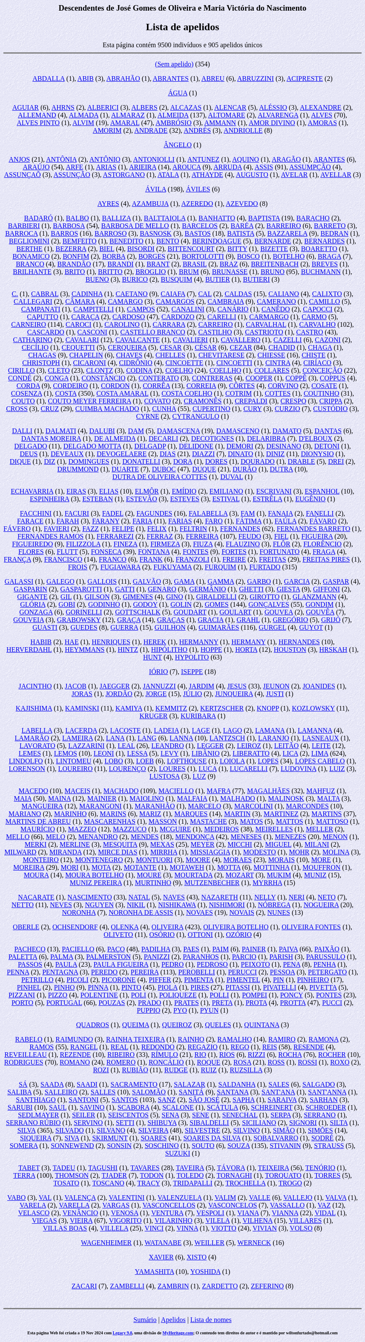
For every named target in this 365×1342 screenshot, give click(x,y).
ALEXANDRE (321, 107)
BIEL (106, 248)
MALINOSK (286, 798)
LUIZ (337, 768)
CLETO (58, 370)
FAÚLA (285, 521)
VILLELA (114, 1228)
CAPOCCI (317, 309)
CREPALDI (251, 401)
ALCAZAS (185, 107)
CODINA (139, 370)
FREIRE (234, 559)
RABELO (29, 1039)
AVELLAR (335, 174)
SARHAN (324, 1099)
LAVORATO (37, 745)
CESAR (171, 347)
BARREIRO (284, 225)
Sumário (144, 1319)
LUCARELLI (249, 768)
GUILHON (170, 627)
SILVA (26, 1130)
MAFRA (218, 790)
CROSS (17, 408)
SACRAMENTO (134, 1084)
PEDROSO (212, 964)
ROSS (276, 1062)
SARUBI (20, 1107)
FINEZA (125, 544)
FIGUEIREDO (32, 544)
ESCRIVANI (274, 491)
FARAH (68, 521)
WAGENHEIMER (106, 1242)
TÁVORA (231, 1167)
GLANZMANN (314, 596)
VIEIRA (81, 1220)
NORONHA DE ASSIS (141, 912)
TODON (152, 1175)
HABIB (41, 641)
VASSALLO (287, 1205)
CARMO (314, 316)
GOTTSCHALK (138, 612)
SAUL (57, 1107)
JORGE (156, 693)
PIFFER (160, 979)
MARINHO (70, 813)
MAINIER (101, 798)
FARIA (142, 521)
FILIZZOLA (83, 544)
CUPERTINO (211, 408)
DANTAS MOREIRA (51, 438)
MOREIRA (28, 867)
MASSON (163, 821)
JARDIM (201, 686)
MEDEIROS (221, 829)
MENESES (246, 836)
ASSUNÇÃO (72, 174)
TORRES (327, 1175)
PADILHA (155, 949)
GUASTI (44, 627)
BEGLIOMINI (29, 241)
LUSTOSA (164, 776)
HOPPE (211, 649)
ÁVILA (155, 189)
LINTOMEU (73, 761)
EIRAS (76, 491)
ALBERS (144, 107)
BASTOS (198, 233)
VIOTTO (223, 1228)
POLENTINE (99, 995)
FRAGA (324, 551)
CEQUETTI (78, 347)
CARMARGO (268, 316)
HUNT (152, 657)
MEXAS (162, 844)
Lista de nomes (211, 1319)
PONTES (329, 995)
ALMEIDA (173, 115)
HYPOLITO (192, 657)
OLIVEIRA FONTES (311, 927)
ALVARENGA (278, 115)
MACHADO (121, 790)
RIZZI (256, 1054)
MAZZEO (82, 829)
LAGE (201, 730)
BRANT (158, 264)
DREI (336, 461)
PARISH (281, 956)
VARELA (33, 1205)
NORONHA (78, 912)
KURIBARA (198, 716)
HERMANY (248, 641)
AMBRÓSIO (173, 122)
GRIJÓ (330, 619)
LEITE (321, 745)
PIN (278, 979)
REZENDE (75, 1054)
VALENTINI (126, 1197)
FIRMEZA (165, 544)
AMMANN (220, 122)
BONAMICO (30, 256)
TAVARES (144, 1167)
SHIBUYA (161, 1122)
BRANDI (120, 264)
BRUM (189, 271)
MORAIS (281, 859)
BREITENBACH (275, 264)
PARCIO (244, 956)
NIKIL (136, 904)
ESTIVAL (226, 499)
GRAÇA (129, 619)
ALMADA (83, 115)
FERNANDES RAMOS (50, 536)
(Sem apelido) (174, 64)
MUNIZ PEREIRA (96, 882)
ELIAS (108, 491)
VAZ (324, 1205)
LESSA (137, 753)
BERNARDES (324, 241)
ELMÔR (147, 491)
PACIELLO (78, 949)
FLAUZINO (243, 544)
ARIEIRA (142, 167)
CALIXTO (327, 293)
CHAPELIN (86, 355)
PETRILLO (37, 979)
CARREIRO (215, 324)
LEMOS (65, 753)
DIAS (167, 453)
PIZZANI (22, 995)
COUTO (23, 401)
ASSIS (264, 167)
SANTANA (232, 1092)
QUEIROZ (177, 1024)
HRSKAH (333, 649)
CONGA (57, 378)
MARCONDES (307, 806)
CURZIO (287, 408)
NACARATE (36, 897)
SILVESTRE (202, 1130)
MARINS (113, 813)
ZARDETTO (220, 1286)
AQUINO (245, 159)
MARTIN (237, 813)
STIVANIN (285, 1145)
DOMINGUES (89, 461)
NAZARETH (219, 897)
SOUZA (238, 1145)
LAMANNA (315, 730)
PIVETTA (323, 987)
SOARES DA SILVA (211, 1138)
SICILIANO (259, 1122)
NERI (297, 897)
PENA (291, 964)
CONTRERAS (212, 378)
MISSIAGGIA (210, 852)
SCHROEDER (325, 1107)
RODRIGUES (23, 1062)
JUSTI (275, 693)
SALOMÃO (149, 1092)
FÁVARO (323, 521)
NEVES (61, 904)
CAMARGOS (175, 301)
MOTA (101, 867)
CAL (204, 293)
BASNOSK (156, 233)
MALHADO (237, 798)
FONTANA (154, 551)
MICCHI (239, 844)
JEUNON (276, 686)
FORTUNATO (279, 551)
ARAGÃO (286, 159)
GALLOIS (101, 581)
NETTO (22, 904)
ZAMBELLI (127, 1286)
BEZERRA (71, 248)
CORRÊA (156, 385)
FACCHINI (36, 513)
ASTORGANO (124, 174)
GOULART (235, 612)
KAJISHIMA (34, 708)
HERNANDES (299, 641)
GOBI (66, 604)
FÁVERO (17, 528)
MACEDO (33, 790)
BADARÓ (38, 218)
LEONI (104, 753)
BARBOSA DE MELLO (135, 225)
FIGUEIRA (317, 536)
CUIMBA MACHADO (107, 408)
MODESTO (259, 852)
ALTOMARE (226, 115)
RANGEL (84, 1047)
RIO (200, 1054)
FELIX (157, 528)
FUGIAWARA (121, 567)
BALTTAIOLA (165, 218)
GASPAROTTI (81, 589)
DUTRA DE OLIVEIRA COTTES (159, 476)
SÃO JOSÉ (204, 1099)
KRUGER (154, 716)
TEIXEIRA (273, 1167)
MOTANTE (140, 867)
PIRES (199, 987)
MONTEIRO (40, 859)
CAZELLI (287, 339)
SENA (170, 1115)
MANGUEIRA (42, 806)
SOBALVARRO (275, 1138)
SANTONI (83, 1099)
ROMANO (75, 1062)
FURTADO (264, 567)
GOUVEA (278, 612)
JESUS (237, 686)
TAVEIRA (190, 1167)
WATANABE (163, 1242)
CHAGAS (42, 355)
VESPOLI (210, 1212)
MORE (321, 859)
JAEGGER (115, 686)
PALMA (61, 956)
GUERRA (124, 627)
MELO (55, 836)
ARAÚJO (36, 167)
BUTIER (217, 279)
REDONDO (158, 1047)
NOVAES (199, 912)
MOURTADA (194, 875)
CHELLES (170, 355)
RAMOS (41, 1047)
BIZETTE (274, 248)
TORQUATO (283, 1175)
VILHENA (258, 1220)
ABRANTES (171, 78)
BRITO (75, 271)
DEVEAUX (67, 453)
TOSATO (66, 1183)
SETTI (125, 1122)
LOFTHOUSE (187, 761)
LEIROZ (249, 745)
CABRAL (44, 293)
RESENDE (308, 1047)
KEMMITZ (171, 708)
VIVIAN (265, 1228)
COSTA (65, 393)
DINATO (240, 453)
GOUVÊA (320, 612)
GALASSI (19, 581)
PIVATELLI (279, 987)
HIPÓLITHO (169, 649)
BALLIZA (116, 218)
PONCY (291, 995)
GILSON (97, 596)
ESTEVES (184, 499)
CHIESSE (271, 355)
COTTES (277, 393)
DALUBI (102, 430)
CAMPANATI (40, 309)
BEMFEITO (80, 241)
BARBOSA (69, 225)
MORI (70, 867)
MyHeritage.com (178, 1333)
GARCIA (297, 581)
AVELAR (294, 174)
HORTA (246, 649)
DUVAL (231, 476)
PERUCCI (242, 972)
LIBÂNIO (206, 753)
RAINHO (191, 1039)
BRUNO (273, 271)
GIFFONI (326, 589)
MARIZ (150, 813)
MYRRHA (267, 882)
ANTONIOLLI (153, 159)
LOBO (113, 761)
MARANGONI (100, 806)
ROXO (339, 1062)
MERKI (36, 844)
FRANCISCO (63, 559)
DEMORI (240, 446)
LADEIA (166, 730)
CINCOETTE (184, 362)
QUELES (218, 1024)
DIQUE (20, 461)
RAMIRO (282, 1039)
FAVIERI (56, 528)
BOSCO (248, 256)
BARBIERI (24, 225)
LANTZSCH (227, 738)
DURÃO (245, 469)
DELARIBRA (266, 438)
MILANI (317, 844)
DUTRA (281, 469)
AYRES (108, 203)
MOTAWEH (187, 867)
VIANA (248, 1212)
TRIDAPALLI (193, 1183)
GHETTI (251, 589)
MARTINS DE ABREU (38, 821)
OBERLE (26, 927)
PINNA (98, 987)
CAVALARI (82, 339)
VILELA (217, 1220)
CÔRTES (242, 385)
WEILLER (209, 1242)
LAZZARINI (86, 745)
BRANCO (30, 264)
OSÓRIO (162, 934)
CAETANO (131, 293)
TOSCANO (108, 1183)
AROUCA (186, 167)
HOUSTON (290, 649)
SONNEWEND (72, 1145)
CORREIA (201, 385)
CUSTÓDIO (330, 408)
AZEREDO (197, 203)
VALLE (259, 1197)
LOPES (268, 761)
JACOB (75, 686)
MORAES (237, 859)
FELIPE (123, 528)
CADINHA (87, 293)
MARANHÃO (155, 806)
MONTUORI (154, 859)
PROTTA (293, 1002)
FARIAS (180, 521)
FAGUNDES (154, 513)
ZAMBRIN (173, 1286)
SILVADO (69, 1130)
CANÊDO (276, 309)
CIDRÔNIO (135, 362)
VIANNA (285, 1212)
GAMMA (220, 581)
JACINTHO (35, 686)
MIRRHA (163, 852)
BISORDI (141, 248)
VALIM (225, 1197)
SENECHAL (240, 1115)
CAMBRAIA (225, 301)
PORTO (22, 1002)
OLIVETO (118, 934)
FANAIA (280, 513)
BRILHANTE (32, 271)
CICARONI (89, 362)
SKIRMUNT (109, 1138)
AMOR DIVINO (272, 122)
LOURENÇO (127, 768)
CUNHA (164, 408)
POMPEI (254, 995)
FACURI (77, 513)
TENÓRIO (320, 1167)
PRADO (149, 1002)
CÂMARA (80, 301)
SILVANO (111, 1130)
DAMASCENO (237, 430)
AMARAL (125, 122)
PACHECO (29, 949)
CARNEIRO (28, 324)
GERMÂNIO (207, 589)
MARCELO (204, 806)
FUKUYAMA (172, 567)
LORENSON (27, 768)
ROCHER (332, 1054)
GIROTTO (264, 596)
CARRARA (169, 324)
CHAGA (320, 347)
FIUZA (203, 544)
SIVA (71, 1138)
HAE (72, 641)
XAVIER (161, 1257)
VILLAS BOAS (65, 1228)
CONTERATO (158, 378)
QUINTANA (261, 1024)
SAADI (87, 1084)
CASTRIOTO (264, 332)
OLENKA (124, 927)
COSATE (324, 385)
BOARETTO (319, 248)
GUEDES (83, 627)
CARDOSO (128, 316)
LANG (147, 738)
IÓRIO (158, 671)
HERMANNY (198, 641)
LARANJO (273, 738)
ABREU (212, 78)
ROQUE (208, 1062)
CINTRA (277, 362)
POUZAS (111, 1002)
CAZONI (327, 339)
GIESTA (288, 589)
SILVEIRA (153, 1130)
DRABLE (301, 461)
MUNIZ (315, 875)
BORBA (113, 256)
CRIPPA (330, 401)
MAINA (59, 798)
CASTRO (309, 332)
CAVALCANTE (137, 339)
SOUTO (203, 1145)
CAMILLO (324, 301)
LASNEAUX (320, 738)
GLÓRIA (33, 604)
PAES (191, 949)
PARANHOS (201, 956)
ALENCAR (230, 107)
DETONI (326, 446)
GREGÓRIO (290, 619)
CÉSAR (206, 347)
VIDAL (325, 1212)
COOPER (259, 378)
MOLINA (335, 852)
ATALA (168, 174)
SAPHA (244, 1099)
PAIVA (288, 949)
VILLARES (305, 1220)
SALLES (103, 1092)
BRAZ (229, 264)
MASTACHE (208, 821)
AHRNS (63, 107)
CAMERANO (276, 301)
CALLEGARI (33, 301)
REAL (119, 1047)
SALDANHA (237, 1084)
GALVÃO (147, 581)
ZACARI (84, 1286)
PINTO (131, 987)
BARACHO (313, 218)
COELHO (179, 370)
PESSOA (282, 972)
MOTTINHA (271, 867)
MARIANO (25, 813)
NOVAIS (242, 912)
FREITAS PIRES (326, 559)
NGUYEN (99, 904)
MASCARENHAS (109, 821)
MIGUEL (278, 844)
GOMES (217, 604)
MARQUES (190, 813)
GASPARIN (30, 589)
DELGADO (30, 446)
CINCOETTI (234, 362)
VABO (16, 1197)
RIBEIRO (121, 1054)
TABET (29, 1167)
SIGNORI (303, 1122)
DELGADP (150, 446)
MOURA (36, 875)
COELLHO (225, 370)
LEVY (169, 753)
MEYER (203, 844)
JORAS (82, 693)
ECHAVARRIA (32, 491)
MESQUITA (120, 844)
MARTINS (326, 813)
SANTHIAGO (35, 1099)
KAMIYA (128, 708)
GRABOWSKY (79, 619)
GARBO (259, 581)
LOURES (172, 768)
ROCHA (290, 1054)
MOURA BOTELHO (94, 875)
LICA (290, 753)
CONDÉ (20, 378)
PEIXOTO (255, 964)
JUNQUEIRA (234, 693)
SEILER (83, 1115)
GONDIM (319, 604)
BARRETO (329, 225)
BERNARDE (272, 241)
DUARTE (125, 469)
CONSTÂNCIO (104, 378)
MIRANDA (65, 852)
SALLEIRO (61, 1092)
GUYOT (311, 627)
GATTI (125, 589)
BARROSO (111, 233)
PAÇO (116, 949)
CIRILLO (21, 370)
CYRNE (147, 416)
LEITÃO (286, 745)
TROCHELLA (245, 1183)
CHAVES (129, 355)
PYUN (209, 1010)
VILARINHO (174, 1220)
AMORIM (107, 130)
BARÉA (242, 225)
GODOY (145, 604)
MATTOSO (332, 821)
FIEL (281, 536)
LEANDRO (167, 745)
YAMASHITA (154, 1271)
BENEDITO (126, 241)
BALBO (77, 218)
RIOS (227, 1054)
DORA (182, 461)
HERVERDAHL (29, 649)
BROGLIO (150, 271)
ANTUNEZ (203, 159)
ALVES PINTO (38, 122)
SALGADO (318, 1084)
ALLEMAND (37, 115)
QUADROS (92, 1024)
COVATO (157, 401)
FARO (214, 521)
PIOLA (167, 987)
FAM (248, 513)
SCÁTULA (222, 1107)
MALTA (328, 798)
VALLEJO (297, 1197)
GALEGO (60, 581)
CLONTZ (99, 370)
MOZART (240, 875)
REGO (239, 1047)
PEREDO (104, 972)
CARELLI (221, 316)
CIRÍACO (317, 362)
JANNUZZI (159, 686)
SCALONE (178, 1107)
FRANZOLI (192, 559)
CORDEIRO (70, 385)
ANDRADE (150, 130)
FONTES (195, 551)
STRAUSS (329, 1145)
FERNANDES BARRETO (314, 528)
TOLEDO (190, 1175)
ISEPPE (192, 671)
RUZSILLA (246, 1070)
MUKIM (279, 875)
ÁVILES (198, 189)
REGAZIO (203, 1047)
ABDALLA (48, 78)
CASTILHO (215, 332)
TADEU (64, 1167)
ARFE (74, 167)
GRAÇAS (171, 619)
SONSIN (119, 1145)
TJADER (114, 1175)
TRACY (148, 1183)
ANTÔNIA (61, 159)
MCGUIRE (175, 829)
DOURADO (258, 461)
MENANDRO (98, 836)
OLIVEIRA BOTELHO (235, 927)
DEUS (29, 453)
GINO (174, 596)
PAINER (254, 949)
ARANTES (329, 159)
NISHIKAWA (177, 904)
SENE (200, 1115)
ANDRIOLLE (243, 130)
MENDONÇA (194, 836)
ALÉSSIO (273, 107)
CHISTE (313, 355)
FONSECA (106, 551)
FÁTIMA (249, 521)
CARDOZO (177, 316)
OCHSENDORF (75, 927)
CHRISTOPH (41, 362)
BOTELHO (289, 256)
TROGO (290, 1183)
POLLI (219, 995)
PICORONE (119, 979)
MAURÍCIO (37, 829)
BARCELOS (200, 225)
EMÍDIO (184, 491)
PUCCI (332, 1002)
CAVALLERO (241, 339)
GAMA (184, 581)
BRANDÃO (74, 264)
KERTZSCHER (222, 708)
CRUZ (50, 408)
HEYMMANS (84, 649)
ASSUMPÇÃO (310, 167)
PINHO (64, 987)
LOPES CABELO (320, 761)
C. (15, 293)
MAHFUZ (320, 790)
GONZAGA (35, 612)
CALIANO (283, 293)
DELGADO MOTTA (92, 446)
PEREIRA (145, 972)
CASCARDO (45, 332)
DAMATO (287, 430)
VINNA (187, 1228)
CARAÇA (85, 316)
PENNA (18, 972)
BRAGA (329, 256)
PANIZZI (157, 956)
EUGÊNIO (310, 499)
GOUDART (190, 612)
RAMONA (324, 1039)
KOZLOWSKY (313, 708)
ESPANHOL (322, 491)
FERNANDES (240, 528)
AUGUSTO (252, 174)
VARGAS (115, 1205)
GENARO (162, 589)
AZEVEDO (242, 203)
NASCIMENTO (89, 897)
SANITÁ (191, 1092)
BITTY (237, 248)
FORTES (234, 551)
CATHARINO (32, 339)
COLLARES (272, 370)
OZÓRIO (239, 934)
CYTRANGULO (195, 416)
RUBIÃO (135, 1070)
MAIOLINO (146, 798)
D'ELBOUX (315, 438)
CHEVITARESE (221, 355)
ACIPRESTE (305, 78)
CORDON (115, 385)
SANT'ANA (278, 1092)
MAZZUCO (130, 829)
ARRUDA (227, 167)
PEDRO (172, 964)
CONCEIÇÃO (322, 370)
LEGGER (210, 745)
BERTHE (30, 248)
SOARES (154, 1138)
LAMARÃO (32, 738)
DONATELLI (141, 461)
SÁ (23, 1084)
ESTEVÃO (141, 499)
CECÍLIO (35, 347)
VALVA (336, 1197)
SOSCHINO (162, 1145)
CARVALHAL (266, 324)
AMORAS (322, 122)
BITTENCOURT (190, 248)
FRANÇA (17, 559)
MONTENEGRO (99, 859)
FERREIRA (202, 536)
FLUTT (67, 551)
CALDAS (238, 293)
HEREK (155, 641)
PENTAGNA (60, 972)
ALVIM (83, 122)
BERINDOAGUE (216, 241)
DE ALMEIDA (114, 438)
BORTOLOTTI (203, 256)
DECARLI (163, 438)
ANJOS (19, 159)
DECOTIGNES (212, 438)
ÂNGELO (178, 144)
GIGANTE (32, 596)
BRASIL (195, 264)
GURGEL (272, 627)
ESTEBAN (97, 499)
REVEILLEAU (25, 1054)
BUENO (97, 279)
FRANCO (112, 559)
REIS (269, 1047)
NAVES (174, 897)
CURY (252, 408)
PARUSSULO (325, 956)
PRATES (186, 1002)
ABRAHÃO (123, 78)
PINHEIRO (313, 979)
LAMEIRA (77, 738)
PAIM (221, 949)
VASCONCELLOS (168, 1205)
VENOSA (124, 1212)
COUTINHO (321, 393)
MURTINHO (153, 882)
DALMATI (61, 430)
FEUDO (250, 536)
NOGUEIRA (321, 904)
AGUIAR (25, 107)
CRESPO (293, 401)
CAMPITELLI (93, 309)
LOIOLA (232, 761)
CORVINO (283, 385)
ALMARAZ (128, 115)
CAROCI (78, 324)
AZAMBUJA (150, 203)
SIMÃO (284, 1130)
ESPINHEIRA (49, 499)
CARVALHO (317, 324)
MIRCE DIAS (117, 852)
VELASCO (33, 1212)
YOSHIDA (205, 1271)
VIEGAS (44, 1220)
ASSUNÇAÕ (22, 174)
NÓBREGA (274, 904)
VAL (45, 1197)
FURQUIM (220, 567)
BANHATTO (216, 218)
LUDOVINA (298, 768)
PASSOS (30, 964)
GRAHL (248, 619)
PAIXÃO (326, 949)
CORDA (28, 385)
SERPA (280, 1115)
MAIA (23, 798)
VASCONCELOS (232, 1205)
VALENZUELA (180, 1197)
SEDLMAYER (38, 1115)
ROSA (242, 1062)
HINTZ (128, 649)
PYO (180, 1010)
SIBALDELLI (209, 1122)
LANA (115, 738)
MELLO (17, 836)
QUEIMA (135, 1024)
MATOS (251, 821)
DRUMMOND (78, 469)
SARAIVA (281, 1099)
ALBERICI (103, 107)
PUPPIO (148, 1010)
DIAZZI (203, 453)
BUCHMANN (321, 271)
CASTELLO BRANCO (152, 332)
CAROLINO (122, 324)
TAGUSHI (103, 1167)
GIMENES (138, 596)
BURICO (135, 279)
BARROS (64, 233)
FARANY (105, 521)
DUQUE (204, 469)
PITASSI (237, 987)
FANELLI (319, 513)
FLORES (31, 551)
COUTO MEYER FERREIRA (89, 401)
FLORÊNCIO (322, 544)
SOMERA (24, 1145)
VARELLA (74, 1205)
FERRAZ (160, 536)
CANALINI (187, 309)
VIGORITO (125, 1220)
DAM (136, 430)
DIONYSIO (317, 453)
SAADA (51, 1084)
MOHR (299, 852)
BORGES (151, 256)
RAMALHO (234, 1039)
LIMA (319, 753)
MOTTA (229, 867)
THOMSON (72, 1175)
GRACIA (210, 619)
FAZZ (90, 528)
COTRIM (238, 393)
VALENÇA (80, 1197)
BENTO (167, 241)
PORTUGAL (64, 1002)
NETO (327, 897)
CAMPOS (141, 309)
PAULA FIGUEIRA (120, 964)
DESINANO (283, 446)
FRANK (151, 559)
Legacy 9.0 (122, 1333)
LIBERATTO (251, 753)
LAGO (232, 730)
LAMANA (270, 730)
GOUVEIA (28, 619)
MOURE (149, 875)
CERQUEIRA (127, 347)
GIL (66, 596)
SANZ (167, 1099)
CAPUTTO (42, 316)
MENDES (145, 836)
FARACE (30, 521)
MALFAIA (192, 798)
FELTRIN (193, 528)
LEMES (30, 753)
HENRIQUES (111, 641)
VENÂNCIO (80, 1212)
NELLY (265, 897)
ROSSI (307, 1062)
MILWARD (20, 852)
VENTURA (167, 1212)
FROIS (77, 567)
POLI (138, 995)
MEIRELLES (274, 829)
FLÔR (281, 544)
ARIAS (106, 167)
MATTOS (289, 821)
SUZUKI (177, 1153)
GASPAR (336, 581)
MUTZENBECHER (212, 882)
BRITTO (110, 271)
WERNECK (254, 1242)
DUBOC (164, 469)
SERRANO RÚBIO (33, 1122)
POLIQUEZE (178, 995)
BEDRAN (334, 233)
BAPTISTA (264, 218)
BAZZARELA (287, 233)
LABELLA (37, 730)
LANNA (181, 738)
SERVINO (88, 1122)
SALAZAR (189, 1084)
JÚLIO (192, 693)
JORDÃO (119, 693)
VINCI (154, 1228)
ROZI (101, 1070)
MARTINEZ (281, 813)
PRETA (222, 1002)
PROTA (256, 1002)
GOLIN (181, 604)
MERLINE (75, 844)
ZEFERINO (267, 1286)
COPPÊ (296, 378)
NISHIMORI (226, 904)
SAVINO (92, 1107)
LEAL (126, 745)
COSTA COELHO (186, 393)
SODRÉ (322, 1138)
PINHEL (29, 987)
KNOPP (268, 708)
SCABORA (133, 1107)
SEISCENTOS (128, 1115)
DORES (216, 461)
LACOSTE (125, 730)
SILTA (339, 1122)
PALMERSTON (108, 956)
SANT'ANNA (327, 1092)
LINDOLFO (26, 761)
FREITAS (272, 559)
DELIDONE (196, 446)
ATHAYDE (207, 174)
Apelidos (173, 1319)
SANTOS (125, 1099)
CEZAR (241, 347)
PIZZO (57, 995)
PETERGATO (327, 972)
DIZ (49, 461)
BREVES (325, 264)
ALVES (321, 115)
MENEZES (290, 836)
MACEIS (77, 790)
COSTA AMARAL (122, 393)
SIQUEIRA (36, 1138)
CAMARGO (125, 301)
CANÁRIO (232, 309)
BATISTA (240, 233)
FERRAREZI (115, 536)
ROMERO (120, 1062)
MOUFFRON (321, 867)
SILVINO (246, 1130)
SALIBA (19, 1092)
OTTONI (200, 934)
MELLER (319, 829)
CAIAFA (173, 293)
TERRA (24, 1175)
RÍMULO (164, 1054)
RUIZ (209, 1070)
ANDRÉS (197, 130)
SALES (278, 1084)
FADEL (113, 513)
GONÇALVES (268, 604)
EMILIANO (226, 491)
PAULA (66, 964)
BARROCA (21, 233)
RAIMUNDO (74, 1039)
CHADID (281, 347)
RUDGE (176, 1070)
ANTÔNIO (105, 159)
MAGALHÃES (268, 790)
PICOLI (77, 979)
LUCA (207, 768)
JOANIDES (318, 686)
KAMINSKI (82, 708)
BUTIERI (256, 279)
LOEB (145, 761)
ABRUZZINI (255, 78)
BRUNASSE (230, 271)
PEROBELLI (196, 972)
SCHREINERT (271, 1107)
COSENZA (26, 393)
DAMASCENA (178, 430)
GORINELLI (84, 612)
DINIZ (275, 453)
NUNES (278, 912)
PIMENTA (198, 979)
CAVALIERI (190, 339)
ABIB (86, 78)
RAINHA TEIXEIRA (135, 1039)
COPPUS (332, 378)
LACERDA (81, 730)
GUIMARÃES (218, 627)
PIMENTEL (243, 979)
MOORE (198, 859)
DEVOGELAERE (122, 453)
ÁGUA (177, 93)
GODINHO (104, 604)
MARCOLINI (253, 806)
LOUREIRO (75, 768)
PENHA (324, 964)
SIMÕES (320, 1130)
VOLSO (301, 1228)
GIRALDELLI (216, 596)
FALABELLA (208, 513)
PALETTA (23, 956)
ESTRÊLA (267, 499)
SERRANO (320, 1115)
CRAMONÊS (203, 401)
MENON (335, 836)
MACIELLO (176, 790)
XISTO (197, 1257)
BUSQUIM (177, 279)
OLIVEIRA (168, 927)
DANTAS (328, 430)
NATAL (139, 897)
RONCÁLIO (166, 1062)
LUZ (199, 776)
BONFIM (76, 256)
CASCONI (92, 332)
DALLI (22, 430)
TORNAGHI (234, 1175)
